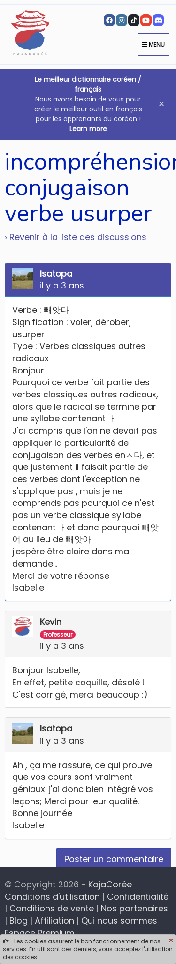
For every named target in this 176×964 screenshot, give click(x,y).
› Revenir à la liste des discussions (75, 237)
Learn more (88, 128)
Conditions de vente (51, 908)
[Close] (170, 941)
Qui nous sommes (119, 920)
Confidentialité (137, 896)
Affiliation (54, 920)
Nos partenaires (134, 908)
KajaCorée (110, 884)
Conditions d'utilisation (52, 896)
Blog (18, 920)
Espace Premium (40, 933)
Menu (153, 44)
